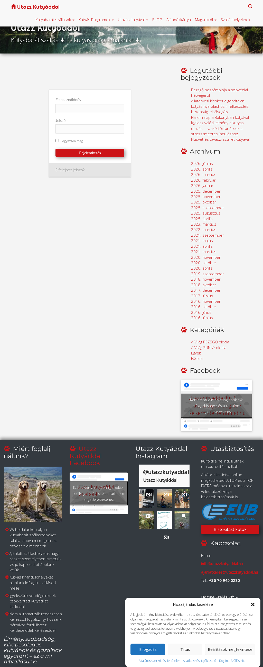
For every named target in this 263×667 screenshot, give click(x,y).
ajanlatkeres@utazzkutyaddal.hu (229, 572)
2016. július (201, 312)
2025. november (206, 196)
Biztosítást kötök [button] (230, 529)
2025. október (203, 201)
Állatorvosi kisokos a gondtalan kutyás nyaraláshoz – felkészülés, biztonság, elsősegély (220, 106)
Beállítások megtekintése (230, 649)
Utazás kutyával (133, 19)
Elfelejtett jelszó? (69, 169)
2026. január (202, 185)
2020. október (203, 262)
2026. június (202, 163)
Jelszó (60, 120)
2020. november (206, 257)
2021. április (202, 246)
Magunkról (206, 19)
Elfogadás (148, 649)
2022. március (203, 229)
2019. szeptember (207, 273)
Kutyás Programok (96, 19)
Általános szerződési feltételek (159, 661)
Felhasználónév (68, 99)
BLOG (157, 19)
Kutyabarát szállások (54, 19)
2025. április (202, 218)
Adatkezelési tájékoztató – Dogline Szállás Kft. (214, 661)
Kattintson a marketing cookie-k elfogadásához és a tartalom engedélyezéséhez (216, 405)
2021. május (202, 240)
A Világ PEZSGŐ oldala (210, 341)
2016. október (203, 306)
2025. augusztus (205, 213)
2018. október (203, 284)
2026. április (202, 169)
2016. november (206, 301)
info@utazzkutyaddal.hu (222, 563)
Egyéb (196, 352)
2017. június (202, 295)
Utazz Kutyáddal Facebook (86, 456)
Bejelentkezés (90, 152)
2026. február (203, 180)
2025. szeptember (207, 207)
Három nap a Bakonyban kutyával (220, 117)
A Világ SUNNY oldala (208, 347)
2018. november (206, 279)
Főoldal (197, 358)
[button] (252, 604)
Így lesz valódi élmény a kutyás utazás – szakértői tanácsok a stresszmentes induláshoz (217, 128)
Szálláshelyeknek (235, 19)
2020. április (202, 268)
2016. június (202, 317)
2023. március (203, 224)
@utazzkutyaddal (166, 471)
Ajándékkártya (178, 19)
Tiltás (185, 649)
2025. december (206, 191)
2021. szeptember (207, 235)
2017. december (206, 290)
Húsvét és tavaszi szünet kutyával (220, 139)
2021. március (203, 251)
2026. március (203, 174)
